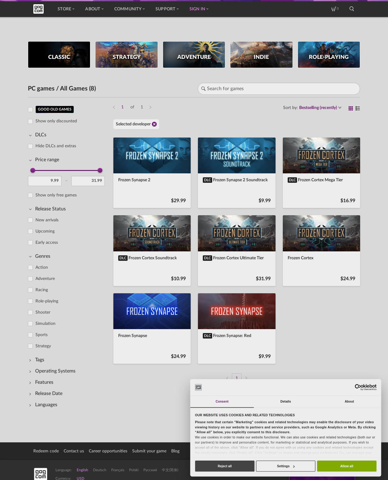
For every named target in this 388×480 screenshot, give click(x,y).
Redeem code (46, 451)
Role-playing (46, 301)
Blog (175, 451)
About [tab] (349, 401)
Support (167, 9)
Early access (46, 242)
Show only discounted (56, 121)
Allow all (346, 466)
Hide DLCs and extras (55, 146)
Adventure (45, 279)
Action (41, 267)
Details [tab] (285, 401)
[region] (68, 259)
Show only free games (56, 195)
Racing (41, 290)
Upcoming (45, 231)
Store (66, 9)
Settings (286, 466)
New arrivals (47, 220)
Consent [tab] (222, 401)
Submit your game (149, 451)
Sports (41, 335)
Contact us (74, 451)
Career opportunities (108, 451)
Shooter (42, 312)
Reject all (225, 466)
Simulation (45, 324)
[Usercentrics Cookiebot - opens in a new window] (357, 387)
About (94, 9)
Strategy (43, 346)
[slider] (32, 170)
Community (129, 9)
